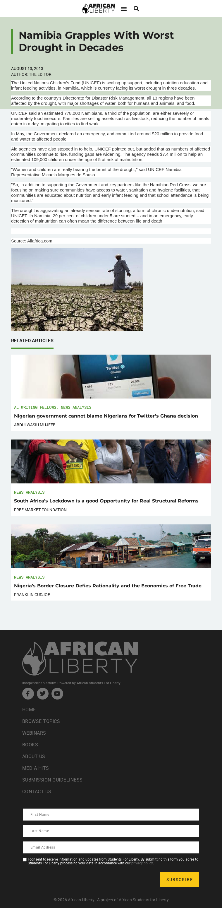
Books (30, 745)
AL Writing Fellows (35, 407)
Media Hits (35, 768)
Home (29, 709)
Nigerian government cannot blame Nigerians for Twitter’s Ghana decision (106, 416)
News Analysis (76, 407)
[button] (124, 8)
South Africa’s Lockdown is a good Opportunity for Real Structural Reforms (106, 501)
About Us (33, 756)
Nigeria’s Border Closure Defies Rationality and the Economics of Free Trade (108, 586)
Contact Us (36, 791)
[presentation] (67, 879)
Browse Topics (41, 721)
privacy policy (142, 863)
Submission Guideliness (52, 780)
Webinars (34, 733)
